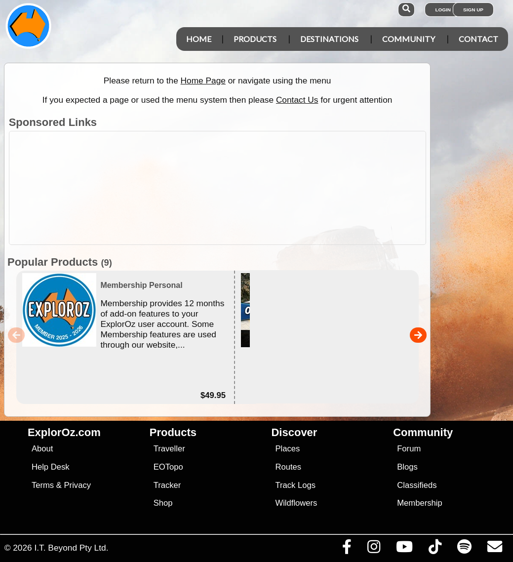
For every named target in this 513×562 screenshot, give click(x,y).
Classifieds (416, 485)
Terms (43, 485)
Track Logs (295, 485)
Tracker (167, 485)
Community (408, 38)
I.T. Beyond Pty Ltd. (71, 548)
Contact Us (297, 100)
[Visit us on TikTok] (435, 549)
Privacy (77, 485)
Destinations (329, 38)
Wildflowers (296, 503)
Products (255, 38)
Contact (478, 38)
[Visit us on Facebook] (346, 549)
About (42, 448)
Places (287, 448)
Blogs (407, 467)
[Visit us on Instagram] (373, 549)
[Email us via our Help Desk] (494, 549)
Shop (163, 503)
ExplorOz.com (64, 432)
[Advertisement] (261, 187)
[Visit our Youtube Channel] (404, 549)
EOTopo (168, 467)
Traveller (169, 448)
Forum (409, 448)
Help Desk (51, 467)
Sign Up (473, 9)
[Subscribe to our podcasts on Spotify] (464, 549)
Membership (419, 503)
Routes (288, 467)
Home (198, 38)
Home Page (203, 80)
